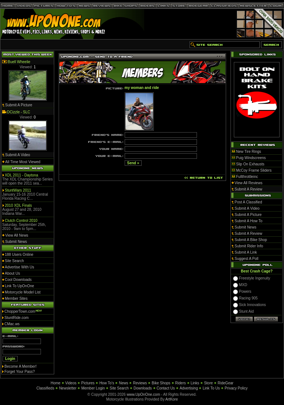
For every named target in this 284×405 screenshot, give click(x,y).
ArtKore (171, 399)
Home (55, 383)
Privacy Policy (236, 388)
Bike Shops (161, 383)
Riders (180, 383)
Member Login (93, 388)
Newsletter (67, 388)
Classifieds (45, 388)
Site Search (119, 388)
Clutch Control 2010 (21, 221)
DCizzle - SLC (18, 112)
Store (208, 383)
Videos (70, 383)
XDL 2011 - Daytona (21, 175)
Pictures (87, 383)
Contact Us (166, 388)
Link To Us (211, 388)
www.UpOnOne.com (143, 394)
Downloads (143, 388)
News (123, 383)
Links (195, 383)
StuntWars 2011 (18, 190)
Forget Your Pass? (19, 372)
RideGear (225, 383)
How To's (106, 383)
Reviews (140, 383)
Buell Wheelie (19, 62)
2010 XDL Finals (18, 205)
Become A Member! (20, 366)
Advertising (189, 388)
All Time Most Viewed (22, 162)
